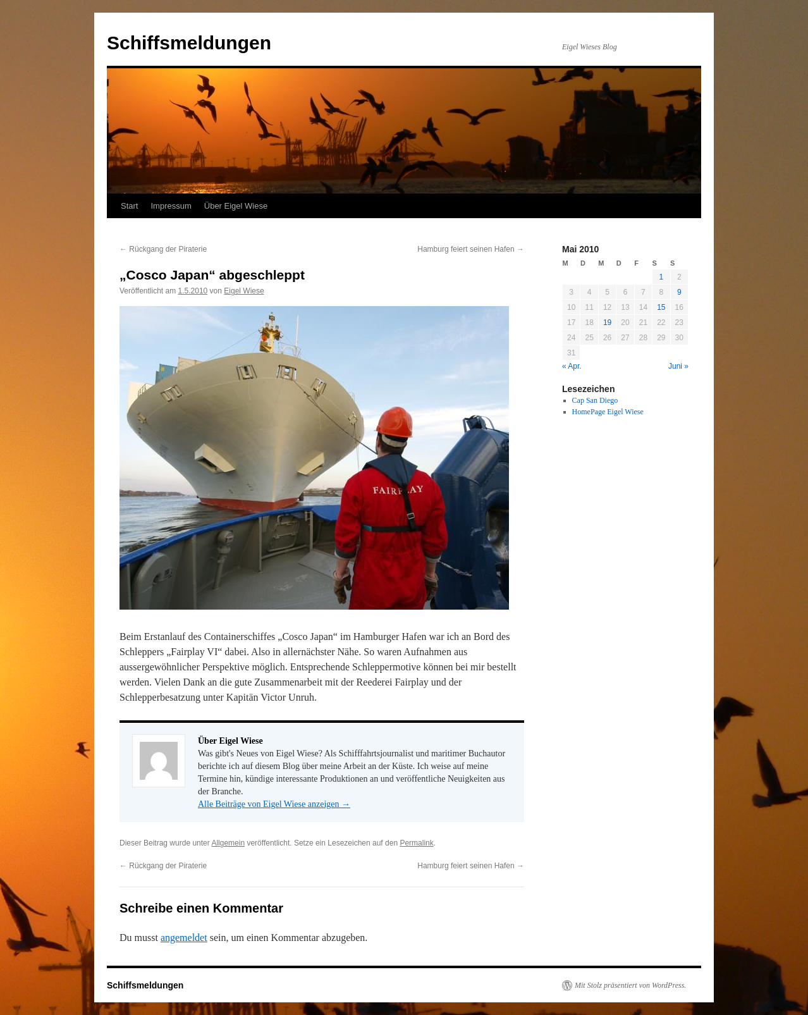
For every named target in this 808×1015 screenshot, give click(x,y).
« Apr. (572, 366)
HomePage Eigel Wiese (608, 411)
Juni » (678, 366)
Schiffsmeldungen (189, 42)
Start (129, 206)
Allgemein (228, 843)
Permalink (416, 843)
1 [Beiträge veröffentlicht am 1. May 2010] (661, 277)
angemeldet (184, 937)
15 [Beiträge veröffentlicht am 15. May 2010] (661, 307)
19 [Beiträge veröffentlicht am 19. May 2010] (607, 322)
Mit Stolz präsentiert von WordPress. (630, 985)
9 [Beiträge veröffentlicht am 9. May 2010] (679, 292)
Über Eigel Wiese (235, 206)
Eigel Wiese (244, 290)
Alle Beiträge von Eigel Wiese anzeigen (274, 804)
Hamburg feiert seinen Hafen (470, 249)
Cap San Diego (595, 400)
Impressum (170, 206)
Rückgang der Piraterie (163, 249)
